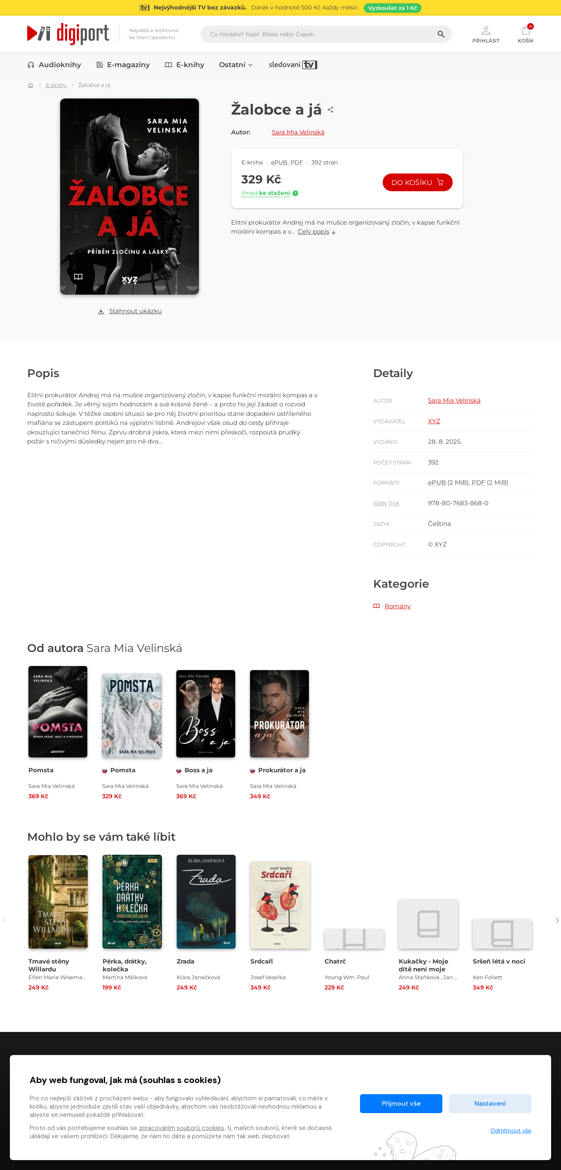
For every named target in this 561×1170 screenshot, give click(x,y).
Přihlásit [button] (486, 33)
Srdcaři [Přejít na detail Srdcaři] (261, 961)
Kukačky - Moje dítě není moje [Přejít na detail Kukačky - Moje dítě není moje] (423, 965)
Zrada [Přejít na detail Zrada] (185, 961)
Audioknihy (54, 65)
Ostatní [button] (236, 65)
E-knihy (184, 65)
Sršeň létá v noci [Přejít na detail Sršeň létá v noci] (499, 961)
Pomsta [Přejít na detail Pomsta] (41, 770)
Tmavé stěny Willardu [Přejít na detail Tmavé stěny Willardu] (48, 965)
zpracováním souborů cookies (181, 1128)
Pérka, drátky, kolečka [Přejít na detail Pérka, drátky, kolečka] (125, 965)
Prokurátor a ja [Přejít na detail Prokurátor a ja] (278, 770)
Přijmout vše (401, 1103)
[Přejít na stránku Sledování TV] (280, 8)
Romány (398, 606)
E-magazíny (123, 65)
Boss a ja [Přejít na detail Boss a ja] (194, 770)
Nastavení (490, 1103)
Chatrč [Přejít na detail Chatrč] (335, 961)
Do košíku (417, 182)
